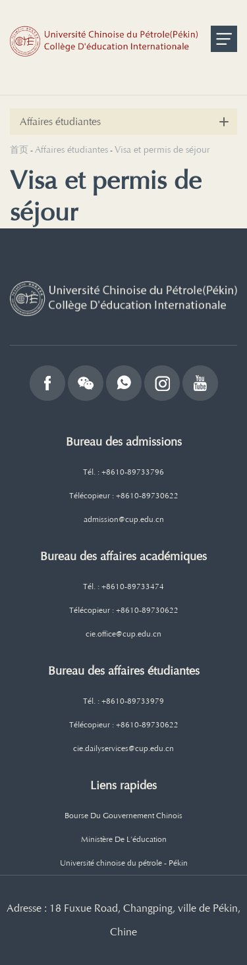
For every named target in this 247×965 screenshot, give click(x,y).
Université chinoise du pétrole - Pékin (124, 863)
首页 (19, 149)
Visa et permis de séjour (162, 149)
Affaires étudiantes (71, 149)
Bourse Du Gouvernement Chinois (123, 815)
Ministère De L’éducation (124, 839)
